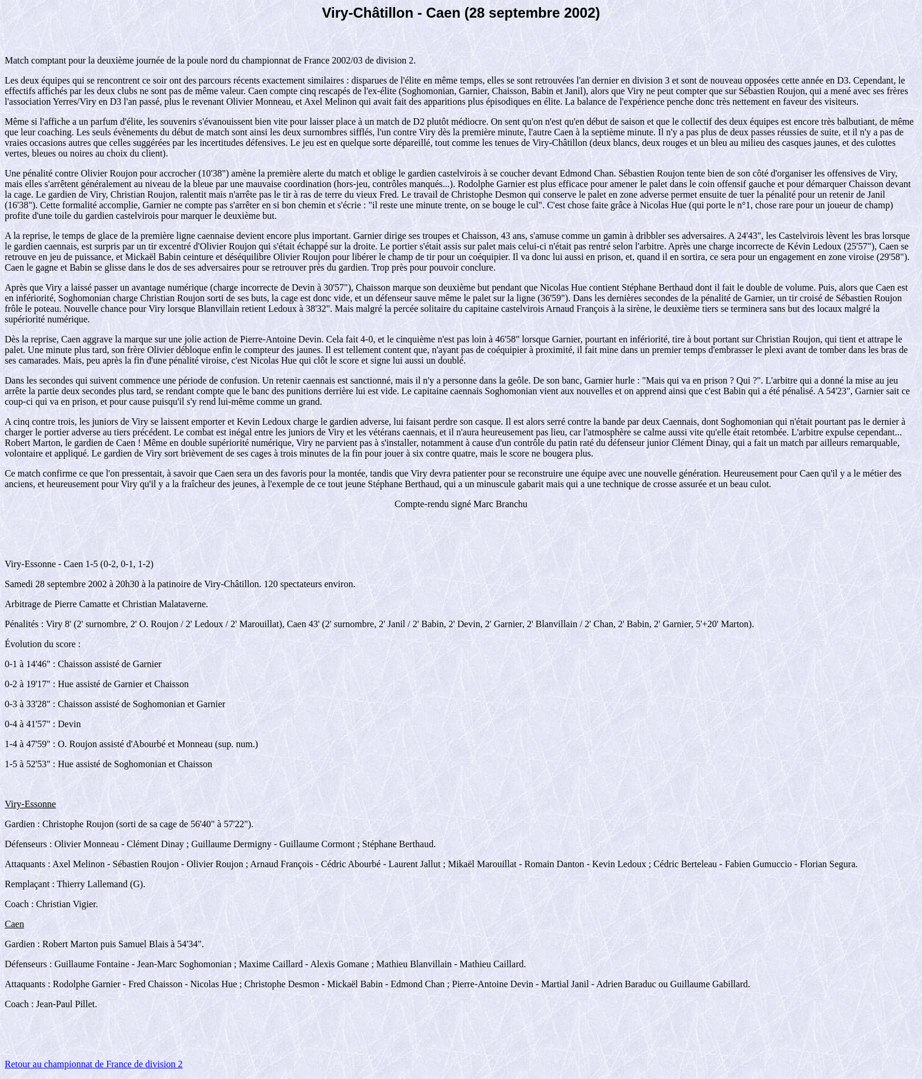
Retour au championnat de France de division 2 (94, 1064)
